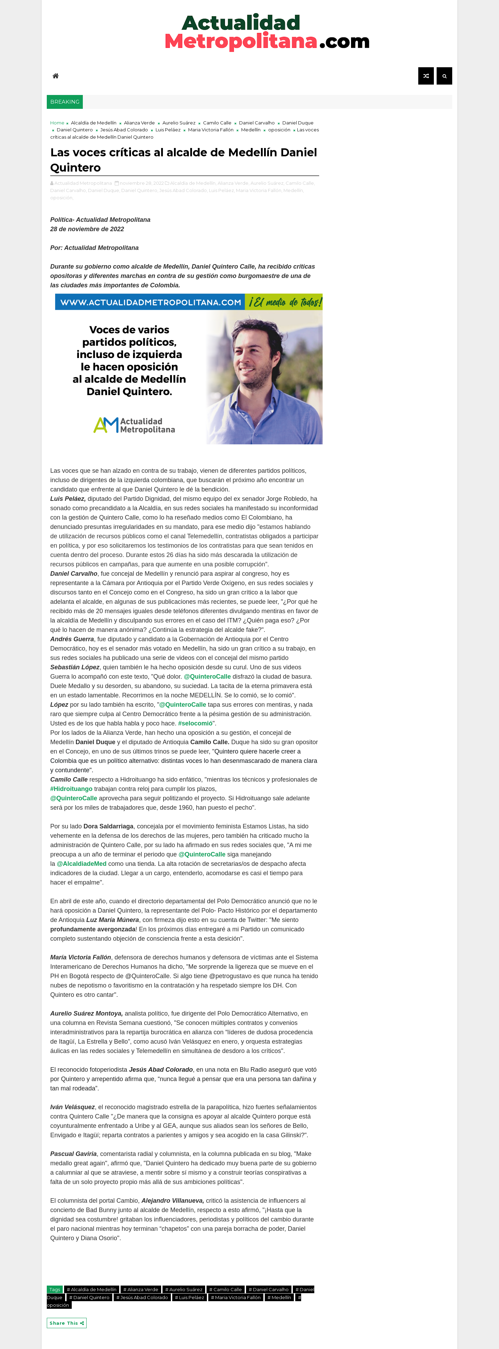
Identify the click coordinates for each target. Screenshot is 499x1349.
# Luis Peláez (189, 1297)
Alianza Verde (139, 122)
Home (57, 122)
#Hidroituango (71, 788)
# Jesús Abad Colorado (142, 1297)
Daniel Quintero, (139, 190)
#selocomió (195, 723)
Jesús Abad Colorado (124, 129)
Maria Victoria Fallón (211, 129)
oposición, (61, 197)
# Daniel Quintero (89, 1297)
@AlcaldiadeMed (82, 863)
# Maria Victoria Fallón (236, 1297)
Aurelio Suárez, (267, 183)
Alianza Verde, (234, 183)
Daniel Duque (298, 122)
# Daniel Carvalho (269, 1289)
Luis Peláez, (222, 190)
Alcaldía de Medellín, (193, 183)
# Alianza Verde (140, 1289)
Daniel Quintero (75, 129)
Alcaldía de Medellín (93, 122)
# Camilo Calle (225, 1289)
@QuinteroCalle (207, 676)
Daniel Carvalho (257, 122)
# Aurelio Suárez (183, 1289)
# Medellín (279, 1297)
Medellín (251, 129)
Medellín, (293, 190)
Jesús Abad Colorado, (183, 190)
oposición (279, 129)
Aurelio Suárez (179, 122)
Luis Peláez (168, 129)
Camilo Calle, (300, 183)
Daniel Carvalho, (68, 190)
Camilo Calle (217, 122)
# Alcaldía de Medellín (91, 1289)
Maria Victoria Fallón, (259, 190)
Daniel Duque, (104, 190)
